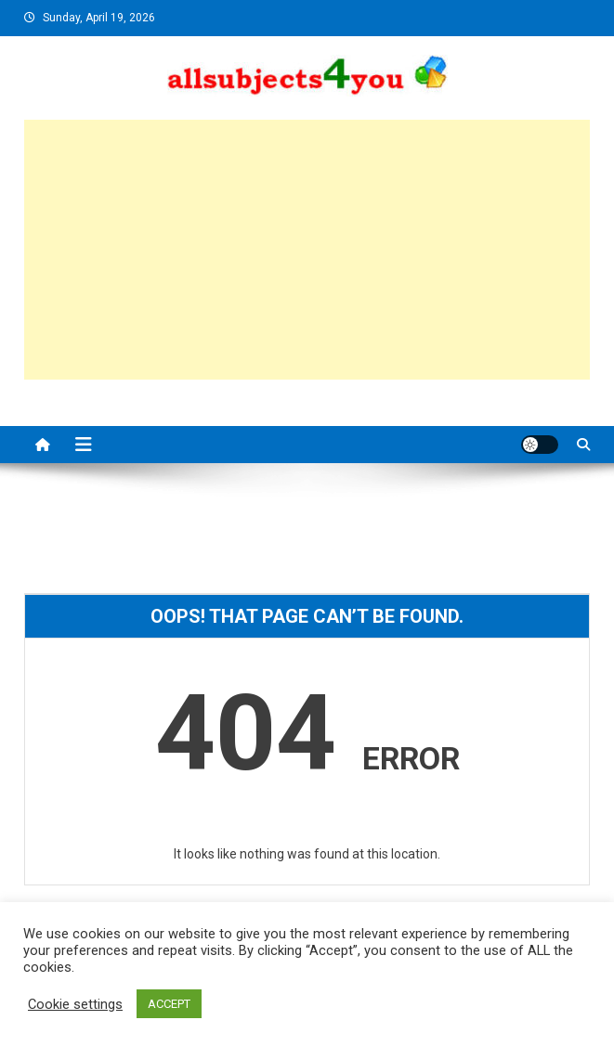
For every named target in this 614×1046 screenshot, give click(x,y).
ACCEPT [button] (169, 1004)
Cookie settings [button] (75, 1004)
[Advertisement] (307, 250)
